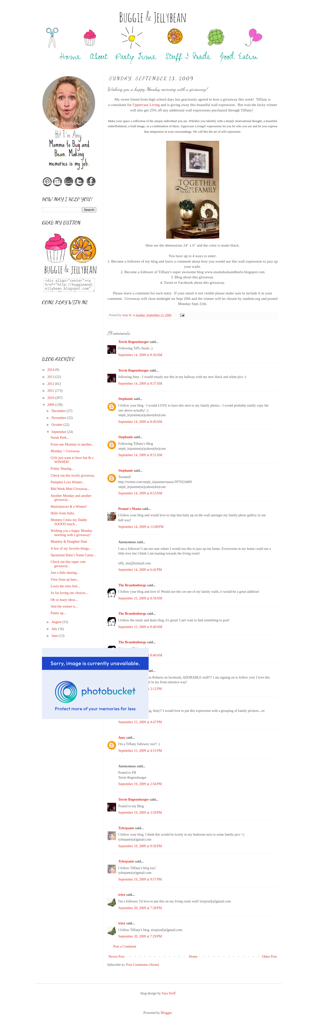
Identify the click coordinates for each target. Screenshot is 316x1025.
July (54, 629)
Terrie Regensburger (133, 342)
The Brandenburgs (132, 585)
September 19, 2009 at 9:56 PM (140, 846)
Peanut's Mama (129, 509)
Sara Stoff (169, 993)
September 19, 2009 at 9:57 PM (140, 879)
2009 (51, 405)
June (55, 636)
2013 (51, 377)
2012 (51, 384)
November (59, 418)
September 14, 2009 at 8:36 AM (140, 355)
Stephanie (125, 399)
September (59, 432)
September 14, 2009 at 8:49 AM (140, 422)
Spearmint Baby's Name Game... (73, 555)
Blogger (166, 1013)
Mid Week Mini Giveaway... (70, 489)
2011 (51, 391)
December (58, 411)
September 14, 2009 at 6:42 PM (140, 570)
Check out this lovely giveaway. (73, 475)
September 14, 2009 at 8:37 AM (140, 383)
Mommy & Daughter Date (69, 541)
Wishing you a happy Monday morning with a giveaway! (71, 533)
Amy (121, 737)
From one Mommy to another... (72, 444)
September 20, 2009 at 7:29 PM (140, 936)
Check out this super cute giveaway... (68, 564)
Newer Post (116, 956)
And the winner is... (64, 606)
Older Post (269, 956)
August (56, 622)
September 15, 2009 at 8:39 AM (140, 598)
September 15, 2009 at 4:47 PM (140, 722)
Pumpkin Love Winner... (67, 482)
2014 (51, 370)
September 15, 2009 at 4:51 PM (140, 751)
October (57, 425)
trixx (121, 895)
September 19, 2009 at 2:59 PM (140, 812)
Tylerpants (126, 828)
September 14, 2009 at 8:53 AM (140, 493)
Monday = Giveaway (65, 451)
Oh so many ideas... (64, 600)
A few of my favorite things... (71, 548)
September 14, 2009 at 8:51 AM (140, 455)
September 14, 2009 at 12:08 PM (140, 527)
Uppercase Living (146, 105)
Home (193, 956)
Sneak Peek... (60, 437)
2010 (51, 398)
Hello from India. (63, 513)
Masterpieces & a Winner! (69, 506)
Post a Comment (124, 946)
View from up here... (65, 579)
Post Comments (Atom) (142, 965)
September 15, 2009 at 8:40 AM (140, 627)
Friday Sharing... (62, 468)
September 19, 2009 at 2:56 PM (140, 784)
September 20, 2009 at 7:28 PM (140, 908)
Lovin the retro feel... (65, 586)
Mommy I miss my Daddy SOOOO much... (69, 522)
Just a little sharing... (65, 573)
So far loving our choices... (69, 593)
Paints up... (58, 613)
